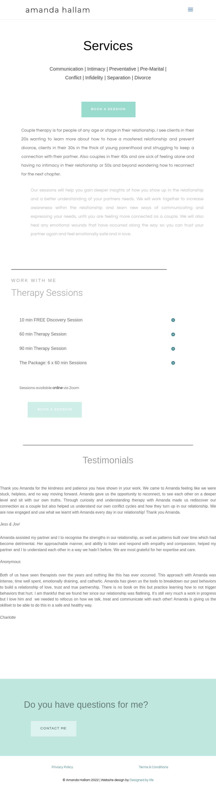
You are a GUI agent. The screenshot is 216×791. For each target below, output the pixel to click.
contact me (59, 728)
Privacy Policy (62, 767)
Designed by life (142, 780)
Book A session (112, 109)
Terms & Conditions (153, 767)
